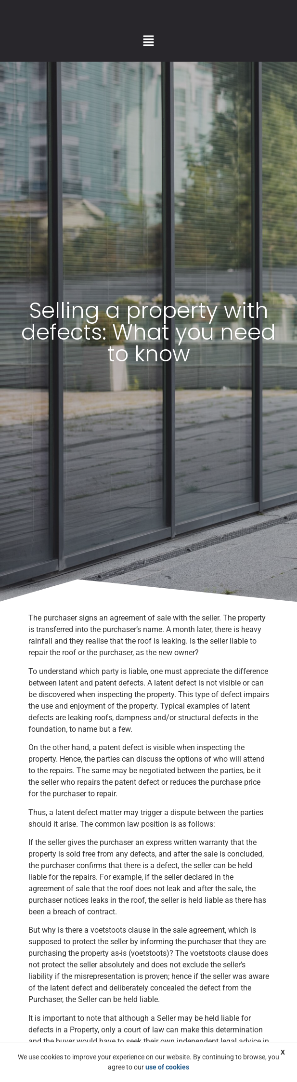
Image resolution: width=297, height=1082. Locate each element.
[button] (148, 41)
